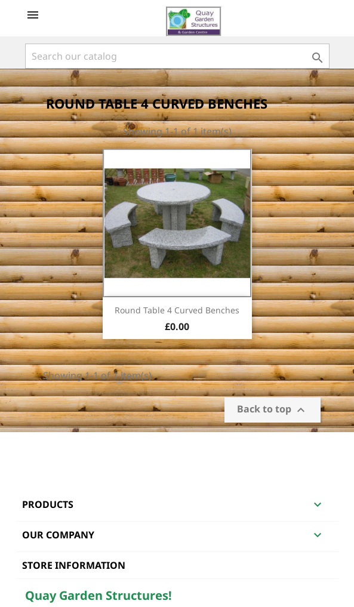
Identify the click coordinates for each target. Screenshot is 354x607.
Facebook (35, 447)
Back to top (272, 410)
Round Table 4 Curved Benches (177, 310)
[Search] (177, 56)
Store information (73, 565)
